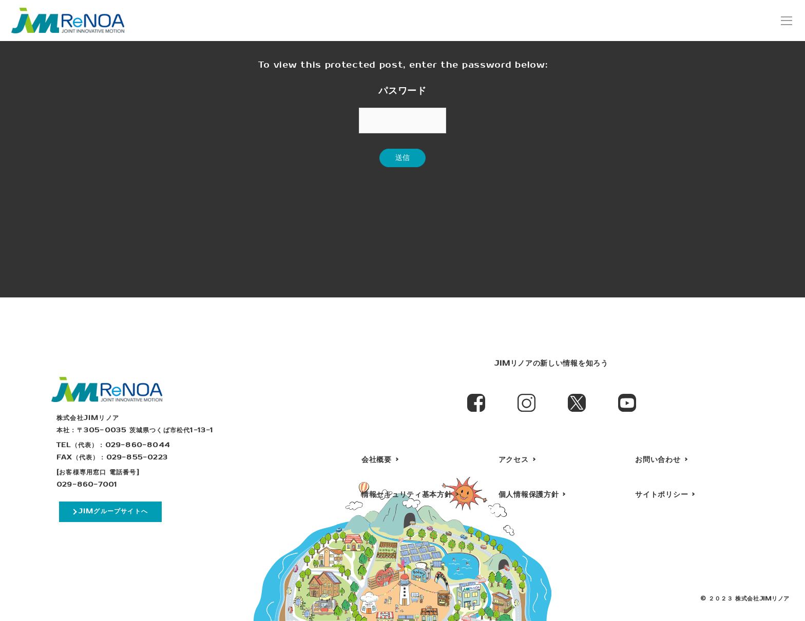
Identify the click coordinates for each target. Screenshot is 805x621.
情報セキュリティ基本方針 (406, 494)
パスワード (402, 90)
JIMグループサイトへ (113, 511)
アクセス (514, 459)
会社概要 (376, 459)
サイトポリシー (661, 494)
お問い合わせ (657, 459)
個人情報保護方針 (529, 494)
